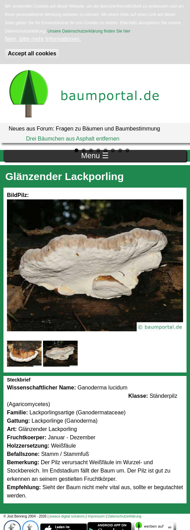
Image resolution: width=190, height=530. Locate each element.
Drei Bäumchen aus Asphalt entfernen (73, 139)
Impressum (96, 516)
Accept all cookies (32, 53)
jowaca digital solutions (67, 516)
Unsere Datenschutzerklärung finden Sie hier (89, 31)
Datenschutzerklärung (124, 516)
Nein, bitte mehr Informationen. (43, 39)
